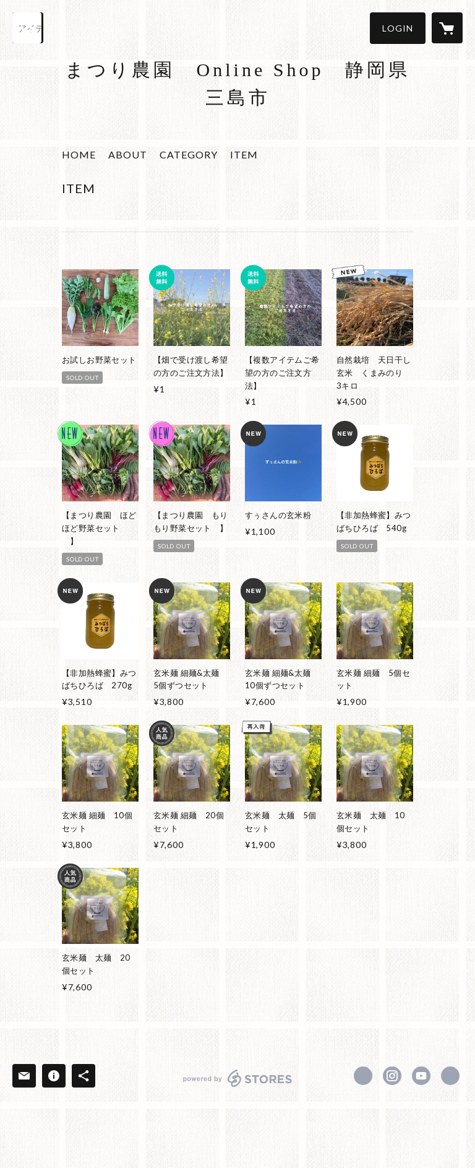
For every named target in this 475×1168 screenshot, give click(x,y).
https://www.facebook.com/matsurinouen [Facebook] (363, 1075)
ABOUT (127, 154)
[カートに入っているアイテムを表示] (447, 27)
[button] (398, 28)
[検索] (27, 27)
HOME (79, 154)
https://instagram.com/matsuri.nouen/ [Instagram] (392, 1075)
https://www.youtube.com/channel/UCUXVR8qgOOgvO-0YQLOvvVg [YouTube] (421, 1075)
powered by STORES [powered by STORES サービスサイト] (237, 1086)
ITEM (244, 154)
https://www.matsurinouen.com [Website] (450, 1075)
